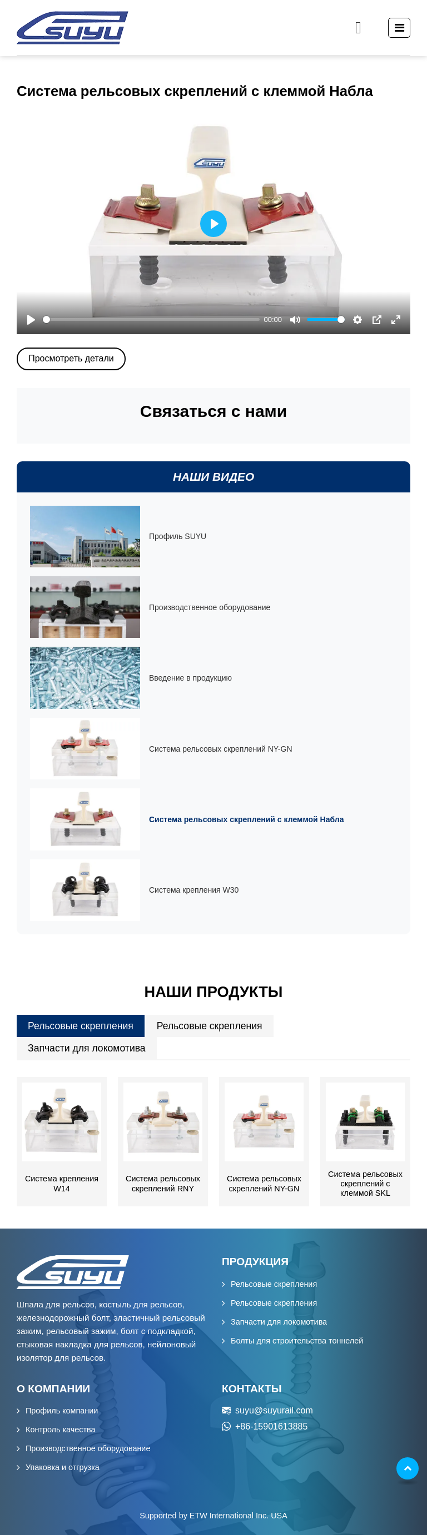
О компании (53, 1389)
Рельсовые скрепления (80, 1025)
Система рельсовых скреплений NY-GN (264, 1183)
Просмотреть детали (71, 358)
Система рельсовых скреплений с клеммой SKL (365, 1184)
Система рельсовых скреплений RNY (163, 1183)
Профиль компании (62, 1410)
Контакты (252, 1389)
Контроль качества (61, 1429)
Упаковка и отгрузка (63, 1467)
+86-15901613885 (271, 1426)
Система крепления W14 (61, 1183)
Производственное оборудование (88, 1448)
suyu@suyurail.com (274, 1410)
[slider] (151, 319)
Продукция (255, 1261)
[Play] (31, 320)
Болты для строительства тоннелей (297, 1340)
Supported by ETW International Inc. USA (213, 1515)
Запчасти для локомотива (87, 1048)
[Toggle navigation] (399, 27)
